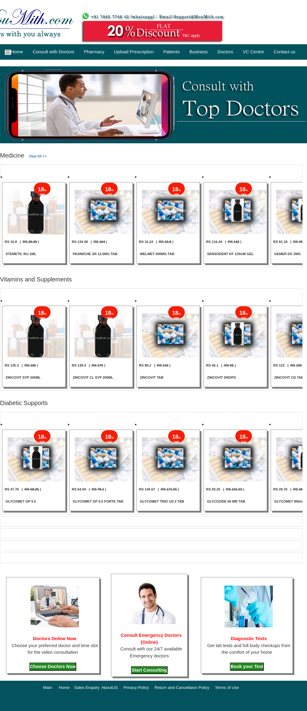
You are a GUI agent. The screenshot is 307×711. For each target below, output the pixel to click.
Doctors (225, 51)
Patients (171, 51)
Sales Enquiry (86, 687)
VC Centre (253, 51)
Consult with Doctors (53, 51)
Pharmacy (94, 51)
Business (198, 51)
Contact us (285, 51)
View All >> (38, 156)
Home (14, 52)
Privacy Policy (136, 687)
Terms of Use (227, 687)
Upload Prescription (134, 51)
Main (47, 687)
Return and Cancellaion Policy (182, 687)
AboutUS (109, 687)
